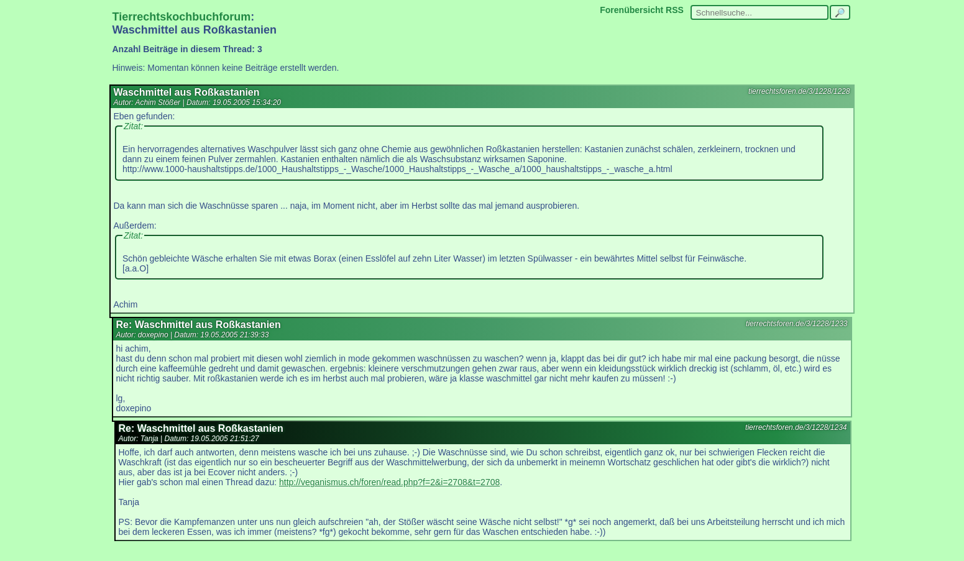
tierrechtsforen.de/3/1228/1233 (796, 323)
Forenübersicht (631, 10)
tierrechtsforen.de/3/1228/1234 (796, 427)
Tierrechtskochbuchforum (181, 17)
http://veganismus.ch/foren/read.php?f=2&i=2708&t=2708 (389, 482)
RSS (675, 10)
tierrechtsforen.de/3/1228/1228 (799, 91)
